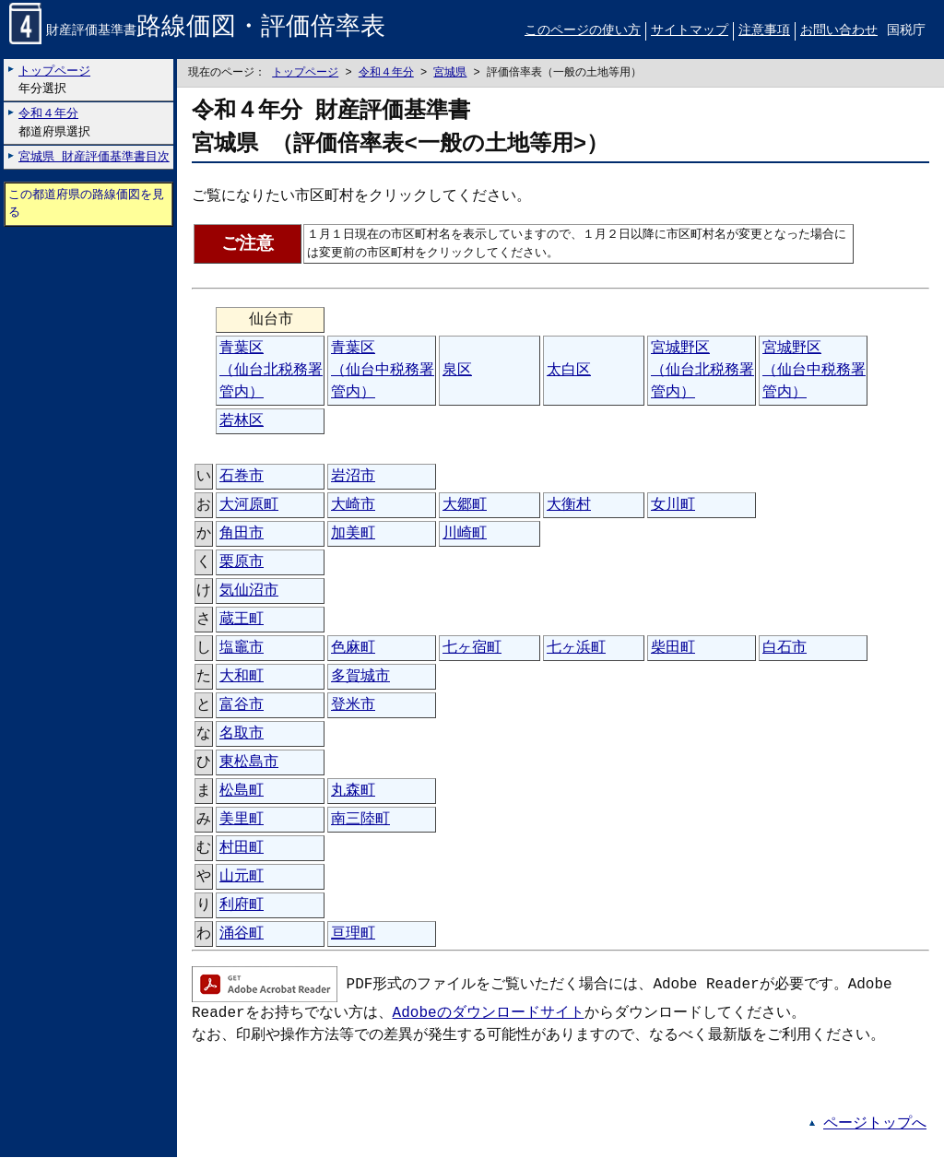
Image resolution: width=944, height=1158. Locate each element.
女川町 (673, 506)
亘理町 (353, 935)
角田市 (241, 535)
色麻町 (353, 649)
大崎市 (353, 506)
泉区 (457, 371)
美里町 (241, 820)
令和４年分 (386, 73)
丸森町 (353, 792)
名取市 (241, 735)
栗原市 (241, 563)
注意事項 (764, 31)
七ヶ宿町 (472, 649)
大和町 (241, 678)
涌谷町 (241, 935)
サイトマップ (689, 31)
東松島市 (248, 763)
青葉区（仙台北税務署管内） (271, 371)
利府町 (241, 906)
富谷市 (241, 706)
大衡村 (569, 506)
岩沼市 (353, 477)
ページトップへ (874, 1125)
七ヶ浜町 (576, 649)
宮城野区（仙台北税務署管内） (702, 371)
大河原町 (248, 506)
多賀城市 (360, 678)
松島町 (241, 792)
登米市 (353, 706)
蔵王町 (241, 620)
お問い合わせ (839, 31)
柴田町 (673, 649)
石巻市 (241, 477)
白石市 (784, 649)
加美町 (353, 535)
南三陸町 (360, 820)
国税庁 (906, 31)
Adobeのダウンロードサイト (488, 1014)
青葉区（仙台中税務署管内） (382, 371)
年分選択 (54, 80)
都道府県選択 (54, 123)
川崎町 (464, 535)
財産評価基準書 (197, 32)
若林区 (241, 422)
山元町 (241, 878)
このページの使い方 (583, 31)
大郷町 (464, 506)
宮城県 (449, 73)
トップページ (305, 73)
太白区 (569, 371)
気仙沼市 (248, 592)
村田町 (241, 849)
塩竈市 (241, 649)
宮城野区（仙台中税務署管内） (814, 371)
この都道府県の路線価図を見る (86, 204)
